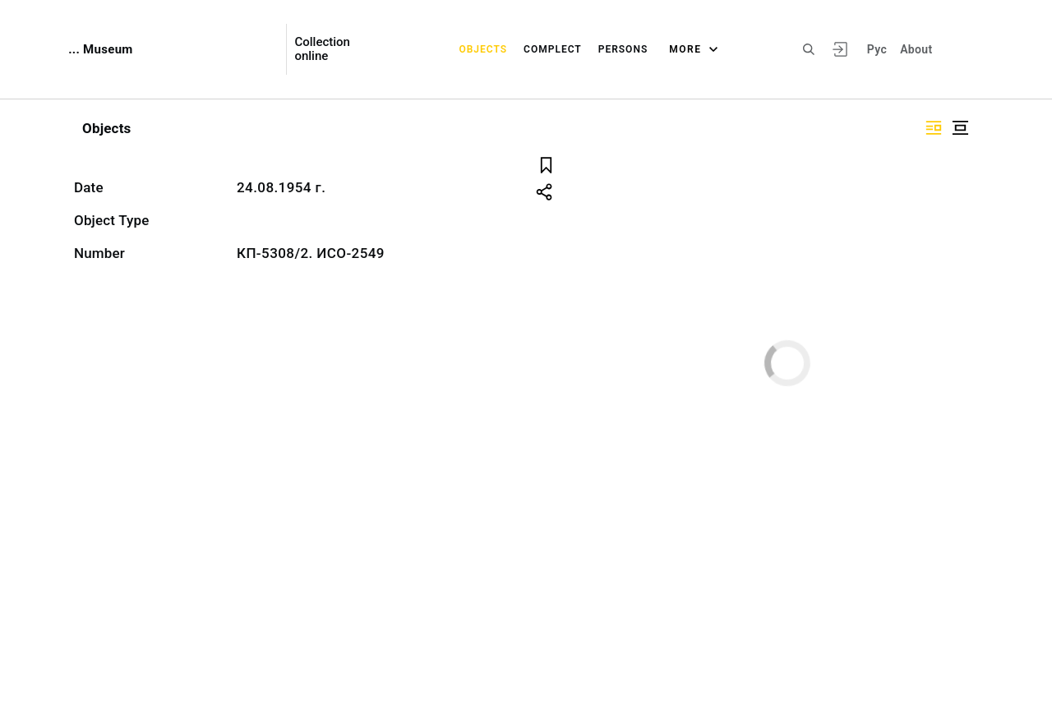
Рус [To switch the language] (877, 49)
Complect (553, 49)
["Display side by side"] (933, 128)
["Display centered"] (960, 128)
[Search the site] (808, 49)
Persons (623, 49)
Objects (483, 49)
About (916, 49)
